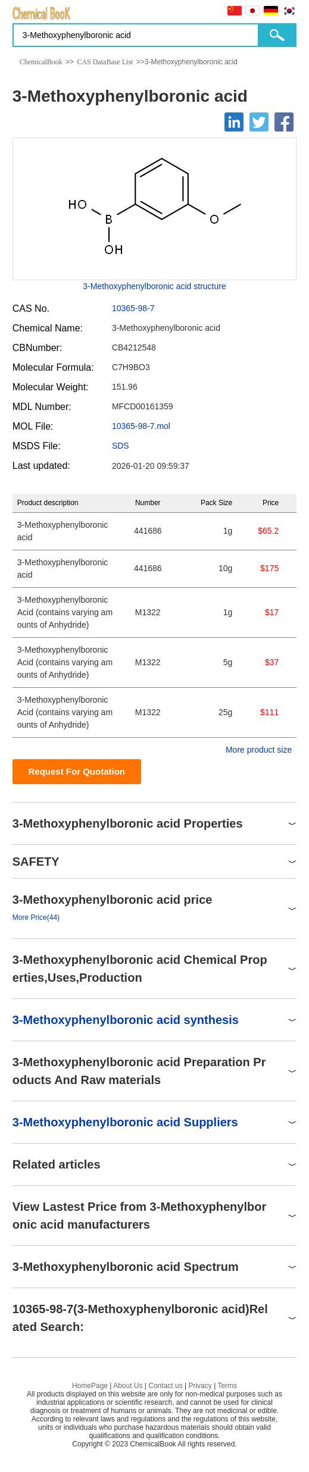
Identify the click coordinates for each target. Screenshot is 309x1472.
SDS (120, 445)
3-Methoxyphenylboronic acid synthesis (126, 1019)
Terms (227, 1386)
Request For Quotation (77, 771)
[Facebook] (284, 121)
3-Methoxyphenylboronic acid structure (154, 286)
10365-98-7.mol (141, 426)
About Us (127, 1386)
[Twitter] (259, 121)
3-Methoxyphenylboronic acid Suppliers (125, 1122)
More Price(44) (36, 917)
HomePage (90, 1386)
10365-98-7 (133, 308)
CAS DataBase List (105, 62)
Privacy (199, 1386)
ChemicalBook (41, 62)
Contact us (165, 1386)
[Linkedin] (234, 121)
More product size (259, 749)
